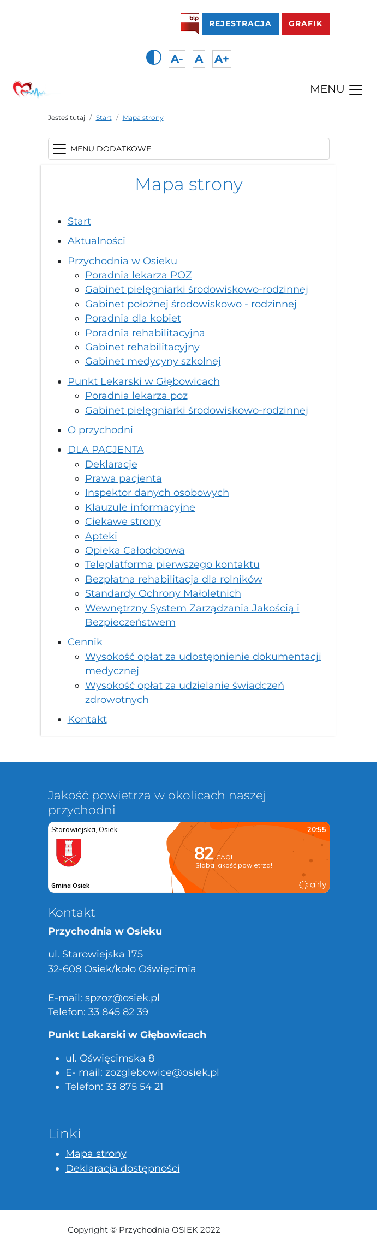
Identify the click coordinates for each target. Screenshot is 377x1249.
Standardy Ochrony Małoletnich (163, 593)
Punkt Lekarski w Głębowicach (144, 381)
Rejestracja (244, 22)
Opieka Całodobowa (135, 550)
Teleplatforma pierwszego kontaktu (172, 564)
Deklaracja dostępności (122, 1168)
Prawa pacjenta (123, 478)
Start (104, 117)
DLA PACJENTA (106, 449)
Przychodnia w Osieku (122, 260)
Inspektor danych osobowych (157, 492)
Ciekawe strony (123, 521)
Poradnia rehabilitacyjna (145, 332)
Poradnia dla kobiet (133, 318)
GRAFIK (305, 23)
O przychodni (100, 429)
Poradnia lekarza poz (136, 395)
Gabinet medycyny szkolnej (153, 361)
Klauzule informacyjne (140, 507)
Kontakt (87, 719)
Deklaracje (111, 464)
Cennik (85, 641)
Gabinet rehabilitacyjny (142, 347)
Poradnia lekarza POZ (138, 275)
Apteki (101, 536)
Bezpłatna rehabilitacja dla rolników (173, 579)
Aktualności (96, 240)
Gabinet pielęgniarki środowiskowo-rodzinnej (196, 289)
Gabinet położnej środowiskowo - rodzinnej (191, 304)
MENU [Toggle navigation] (337, 90)
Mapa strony (143, 117)
